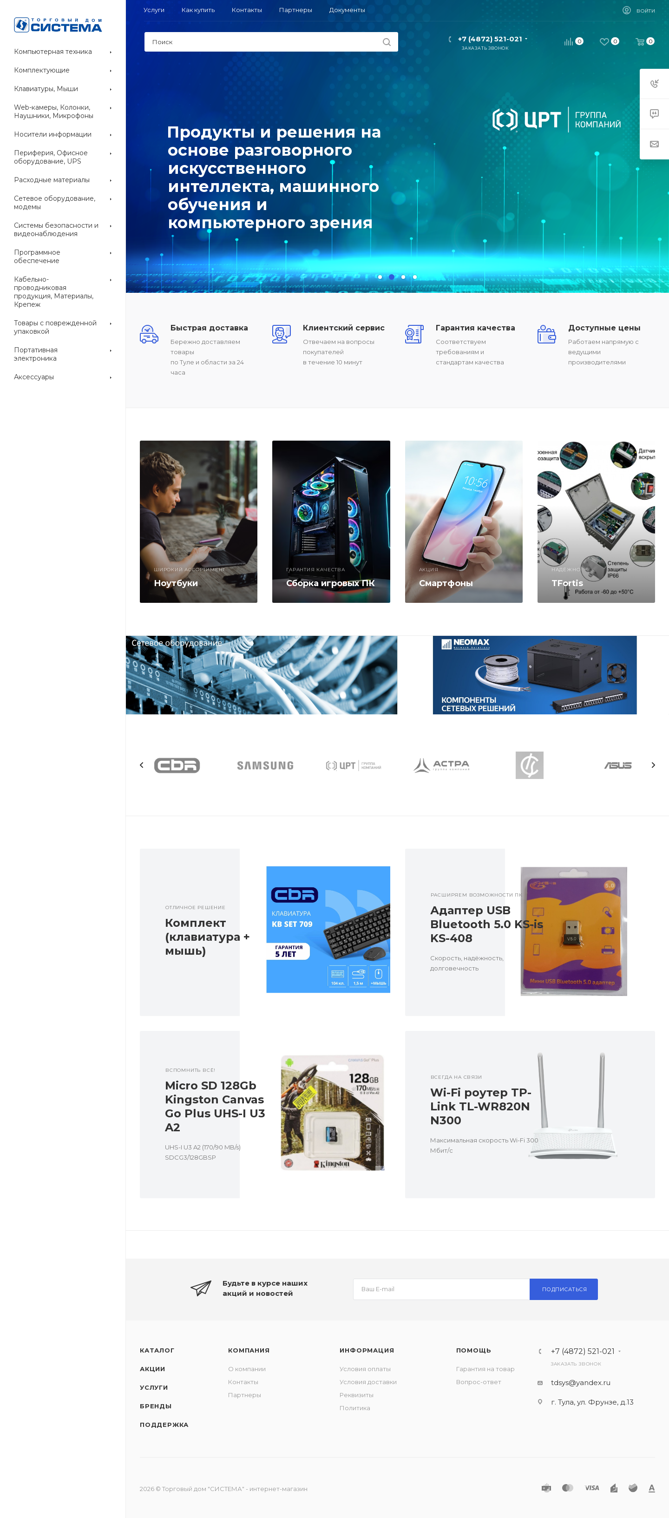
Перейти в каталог (212, 231)
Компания (248, 1350)
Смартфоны (446, 583)
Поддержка (164, 1424)
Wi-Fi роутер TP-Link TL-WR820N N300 (480, 1106)
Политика (355, 1408)
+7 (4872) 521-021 (490, 38)
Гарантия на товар (485, 1369)
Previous (141, 765)
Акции (152, 1369)
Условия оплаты (365, 1369)
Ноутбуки (176, 583)
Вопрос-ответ (478, 1382)
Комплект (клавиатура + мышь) (207, 936)
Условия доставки (368, 1382)
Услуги (154, 1387)
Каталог (157, 1350)
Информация (367, 1350)
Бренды (156, 1406)
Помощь (474, 1350)
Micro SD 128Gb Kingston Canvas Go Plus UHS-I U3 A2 (215, 1106)
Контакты (243, 1382)
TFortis (567, 583)
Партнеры (244, 1395)
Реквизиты (357, 1395)
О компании (247, 1369)
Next (653, 765)
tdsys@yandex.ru (580, 1382)
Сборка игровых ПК (330, 583)
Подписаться (564, 1289)
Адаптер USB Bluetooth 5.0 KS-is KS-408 (486, 924)
